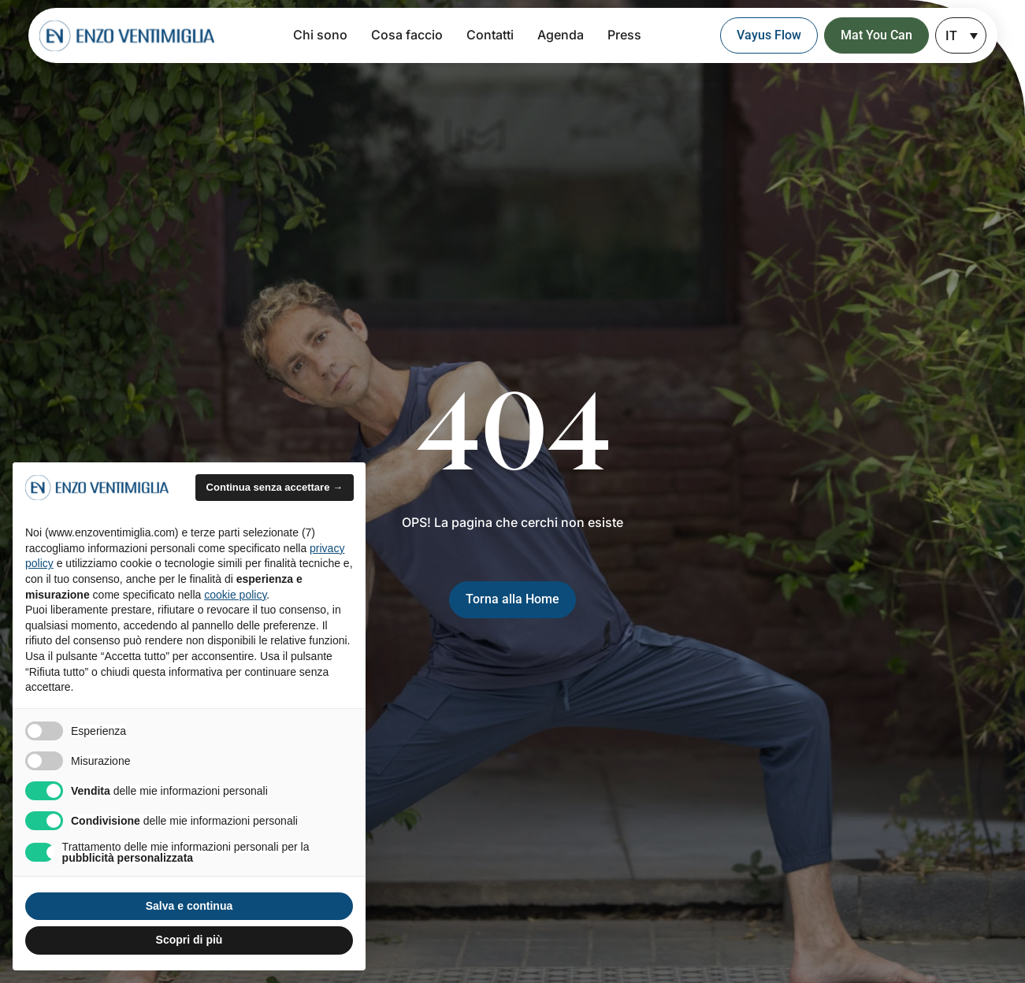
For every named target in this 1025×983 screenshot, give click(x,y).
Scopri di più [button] (189, 939)
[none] (960, 35)
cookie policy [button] (235, 594)
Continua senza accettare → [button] (274, 487)
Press (624, 35)
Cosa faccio (407, 35)
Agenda (560, 35)
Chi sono (320, 35)
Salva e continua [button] (189, 906)
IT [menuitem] (951, 35)
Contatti (490, 35)
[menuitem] (960, 35)
